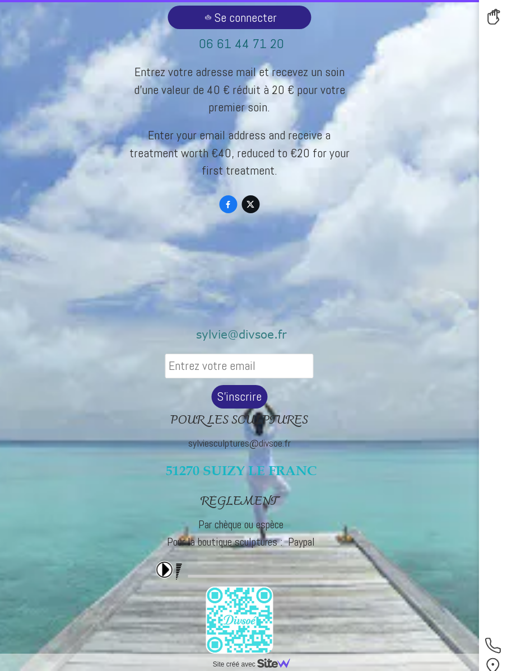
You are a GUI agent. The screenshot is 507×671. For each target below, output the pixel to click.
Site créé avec (256, 664)
